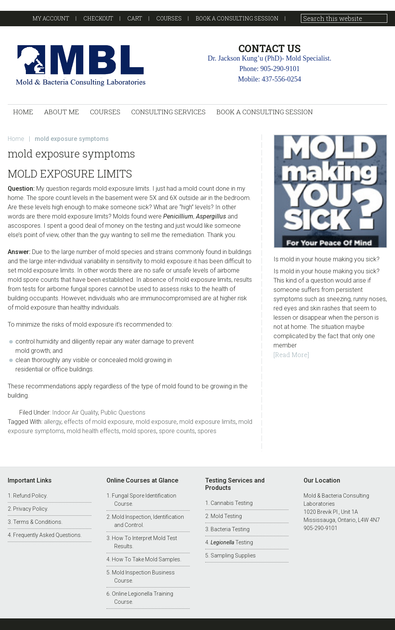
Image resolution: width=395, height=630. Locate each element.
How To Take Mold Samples (146, 559)
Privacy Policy (30, 509)
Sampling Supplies (233, 555)
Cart (134, 18)
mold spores (139, 431)
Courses (169, 18)
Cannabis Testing (232, 503)
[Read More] (291, 355)
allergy (52, 421)
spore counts (177, 431)
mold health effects (93, 431)
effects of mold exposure (98, 421)
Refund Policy (29, 496)
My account (50, 18)
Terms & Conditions (37, 522)
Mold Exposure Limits (70, 173)
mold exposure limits (207, 421)
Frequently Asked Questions (47, 535)
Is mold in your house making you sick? (326, 259)
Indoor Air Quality (75, 412)
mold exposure (156, 421)
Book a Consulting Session (237, 18)
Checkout (98, 18)
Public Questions (123, 412)
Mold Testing (226, 516)
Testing (232, 542)
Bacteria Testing (230, 529)
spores (207, 431)
